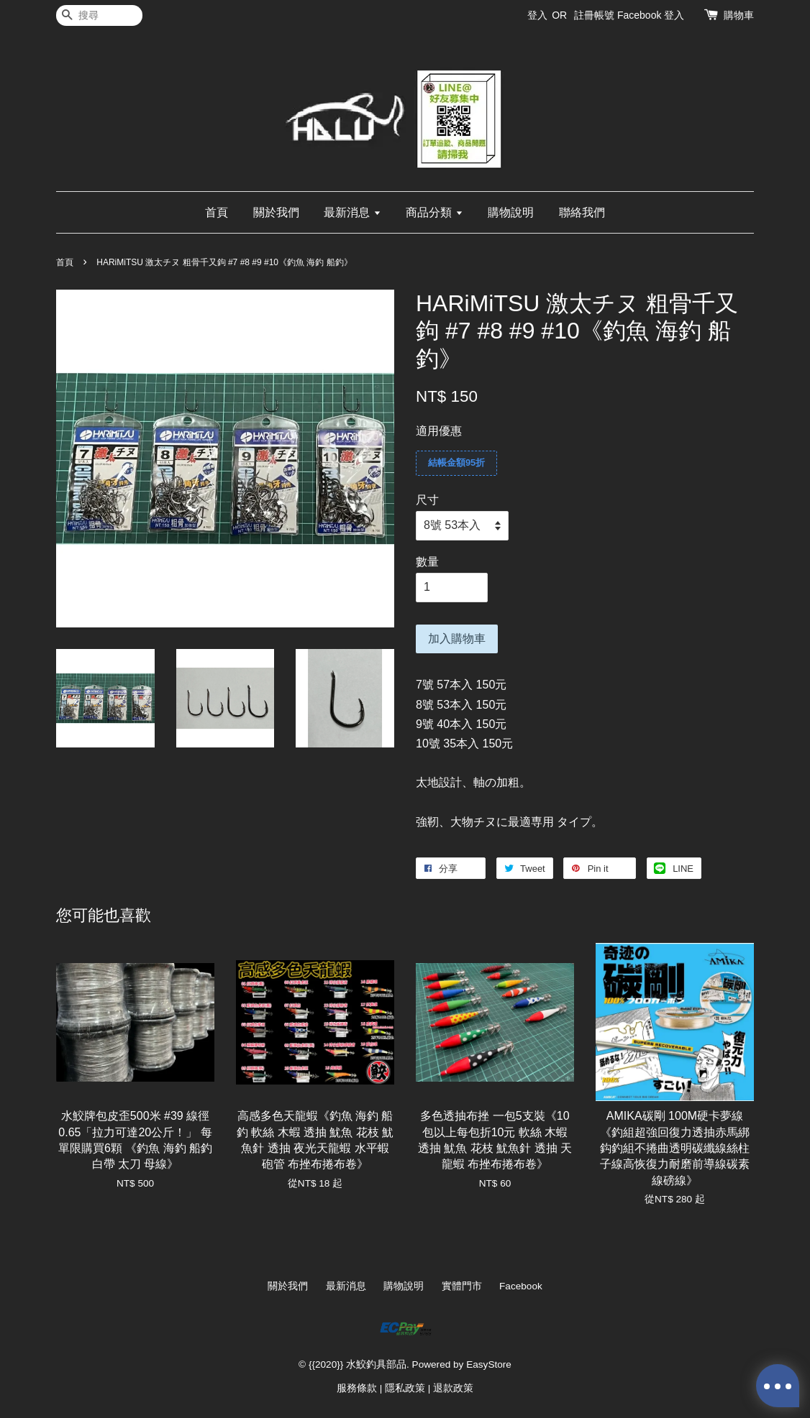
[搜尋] (99, 15)
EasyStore (488, 1364)
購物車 (739, 15)
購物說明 (511, 212)
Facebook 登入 (650, 15)
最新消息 (352, 212)
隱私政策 (405, 1388)
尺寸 (427, 500)
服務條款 (357, 1388)
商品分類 (434, 212)
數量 (427, 562)
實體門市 (462, 1286)
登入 (537, 15)
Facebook (520, 1286)
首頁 (216, 212)
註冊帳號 (594, 15)
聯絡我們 (582, 212)
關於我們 (276, 212)
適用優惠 (439, 431)
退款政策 (453, 1388)
